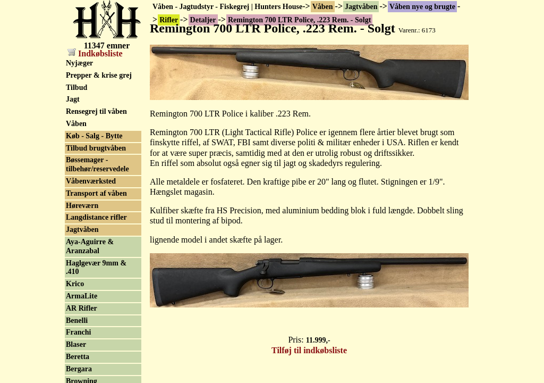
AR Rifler (81, 308)
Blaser (76, 344)
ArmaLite (81, 296)
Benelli (77, 320)
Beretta (77, 357)
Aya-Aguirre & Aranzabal (90, 246)
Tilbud (76, 87)
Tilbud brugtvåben (96, 148)
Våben (322, 7)
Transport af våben (96, 193)
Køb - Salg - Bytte (94, 136)
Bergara (79, 369)
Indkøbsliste (95, 53)
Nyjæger (79, 63)
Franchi (78, 332)
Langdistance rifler (96, 217)
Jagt (73, 99)
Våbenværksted (91, 181)
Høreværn (82, 206)
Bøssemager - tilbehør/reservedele (97, 164)
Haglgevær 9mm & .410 (96, 267)
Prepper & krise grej (99, 75)
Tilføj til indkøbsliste (309, 350)
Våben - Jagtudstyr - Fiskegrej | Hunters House (227, 7)
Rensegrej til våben (96, 111)
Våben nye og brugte (422, 7)
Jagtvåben (361, 7)
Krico (75, 284)
